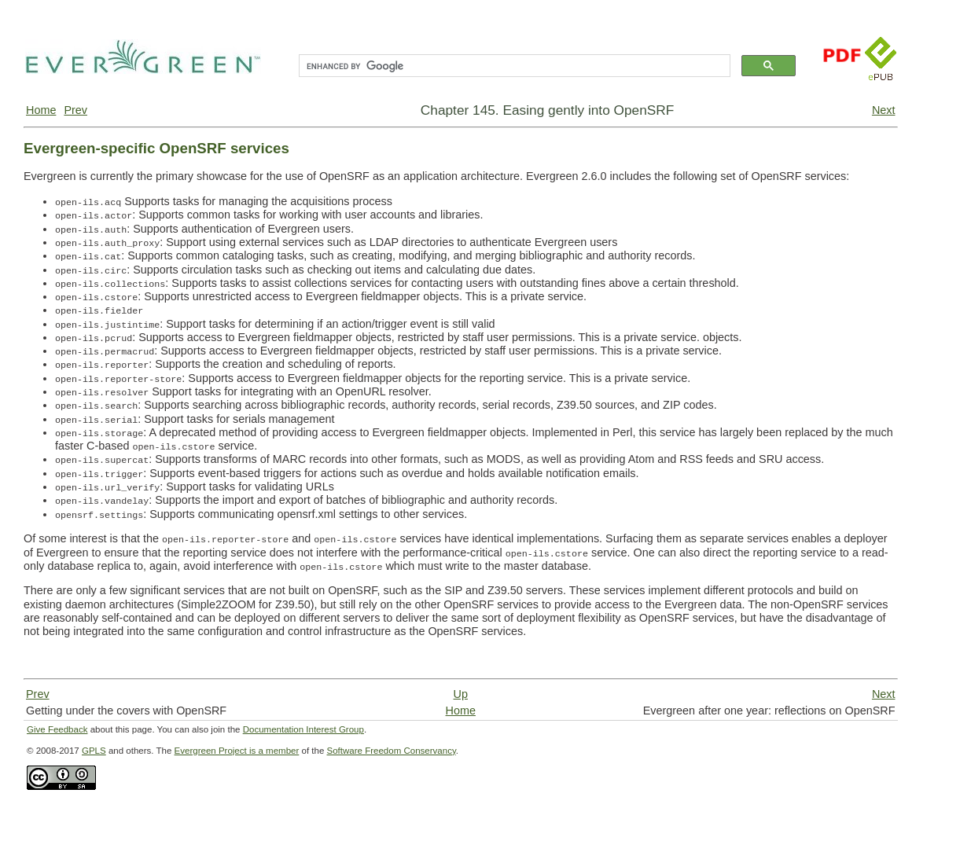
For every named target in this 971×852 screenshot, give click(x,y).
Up (461, 694)
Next (884, 110)
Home (41, 110)
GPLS (94, 750)
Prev (75, 110)
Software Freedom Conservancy (391, 750)
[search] (513, 66)
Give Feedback (57, 729)
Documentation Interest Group (303, 729)
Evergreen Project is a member (237, 750)
